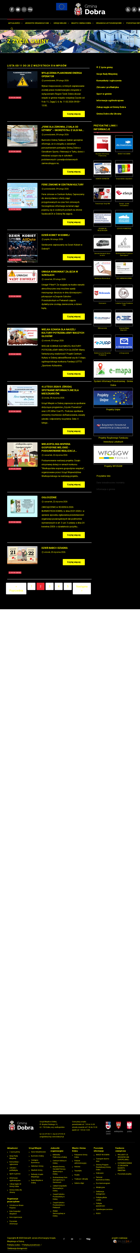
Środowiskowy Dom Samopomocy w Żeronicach (60, 1177)
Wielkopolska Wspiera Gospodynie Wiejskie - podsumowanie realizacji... (59, 445)
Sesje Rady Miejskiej (13, 1154)
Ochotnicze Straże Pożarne (16, 1204)
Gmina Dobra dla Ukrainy (15, 1188)
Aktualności (113, 38)
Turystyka (78, 1168)
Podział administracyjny (80, 1159)
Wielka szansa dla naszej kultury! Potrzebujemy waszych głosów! (63, 330)
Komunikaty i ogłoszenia (14, 1160)
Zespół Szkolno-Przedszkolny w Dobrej (59, 1194)
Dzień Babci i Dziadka (55, 545)
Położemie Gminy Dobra (80, 1153)
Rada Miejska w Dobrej (37, 1179)
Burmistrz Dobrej (37, 1153)
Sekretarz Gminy (37, 1163)
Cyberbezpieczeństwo (104, 1207)
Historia (77, 1164)
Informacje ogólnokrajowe (14, 1176)
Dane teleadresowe (38, 1149)
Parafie (77, 1172)
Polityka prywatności (100, 1202)
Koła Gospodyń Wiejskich (15, 1210)
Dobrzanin (100, 1170)
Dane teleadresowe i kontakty (110, 480)
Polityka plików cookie (101, 1196)
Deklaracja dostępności (100, 1190)
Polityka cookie (13, 1242)
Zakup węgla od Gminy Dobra (15, 1182)
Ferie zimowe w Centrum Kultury (63, 181)
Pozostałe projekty (124, 1171)
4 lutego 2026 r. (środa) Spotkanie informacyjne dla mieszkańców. (60, 387)
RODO (98, 1211)
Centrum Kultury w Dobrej (59, 1159)
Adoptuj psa (100, 1185)
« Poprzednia (16, 585)
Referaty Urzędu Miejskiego (37, 1173)
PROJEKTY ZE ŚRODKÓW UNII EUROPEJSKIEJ (123, 1154)
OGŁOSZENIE (49, 494)
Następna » (82, 585)
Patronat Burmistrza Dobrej (103, 1176)
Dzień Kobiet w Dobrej (56, 232)
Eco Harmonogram (103, 1181)
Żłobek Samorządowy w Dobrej (59, 1210)
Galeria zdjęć (79, 1180)
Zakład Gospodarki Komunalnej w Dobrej (60, 1185)
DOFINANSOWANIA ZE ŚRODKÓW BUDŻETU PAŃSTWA (125, 1164)
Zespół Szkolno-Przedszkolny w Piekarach (59, 1202)
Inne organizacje (15, 1215)
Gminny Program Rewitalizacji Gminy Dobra (103, 1164)
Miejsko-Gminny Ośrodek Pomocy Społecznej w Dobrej (59, 1167)
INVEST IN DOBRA (102, 1152)
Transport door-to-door (102, 1157)
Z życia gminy (127, 38)
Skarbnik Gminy (36, 1167)
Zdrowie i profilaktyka (13, 1166)
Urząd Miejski (35, 1145)
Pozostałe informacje (13, 1220)
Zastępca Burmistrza (35, 1158)
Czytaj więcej (76, 111)
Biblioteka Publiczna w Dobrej (60, 1153)
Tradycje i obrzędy (81, 1176)
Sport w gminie (14, 1171)
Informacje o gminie (105, 486)
